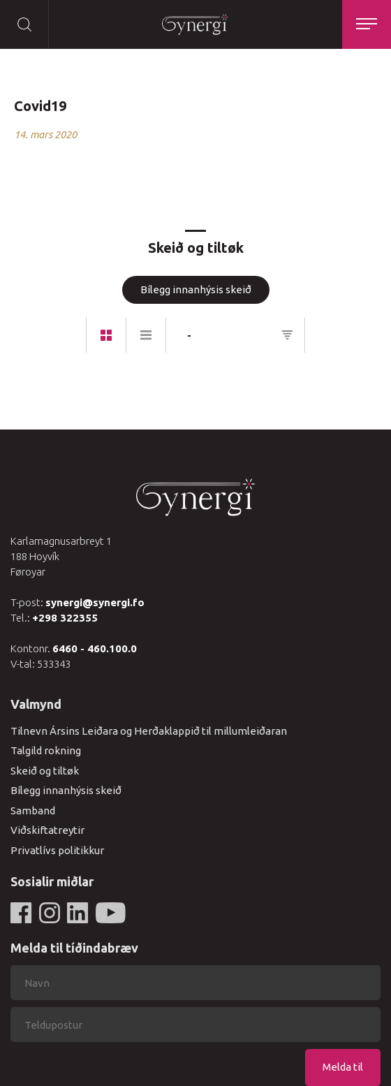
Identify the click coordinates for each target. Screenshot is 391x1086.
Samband (32, 810)
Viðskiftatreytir (47, 830)
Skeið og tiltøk (44, 771)
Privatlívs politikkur (57, 850)
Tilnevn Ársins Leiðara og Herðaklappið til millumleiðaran (148, 731)
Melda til (343, 1067)
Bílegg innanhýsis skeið (195, 289)
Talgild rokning (45, 750)
